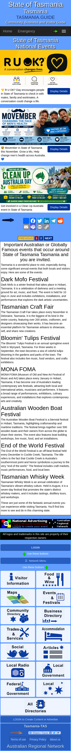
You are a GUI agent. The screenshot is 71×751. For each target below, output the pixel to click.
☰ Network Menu (35, 560)
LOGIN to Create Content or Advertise (35, 719)
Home (7, 31)
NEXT (48, 238)
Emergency (26, 31)
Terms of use (18, 739)
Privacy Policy (38, 739)
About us (55, 739)
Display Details (59, 91)
